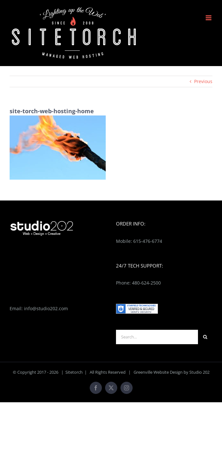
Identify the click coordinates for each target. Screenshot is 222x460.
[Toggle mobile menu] (209, 17)
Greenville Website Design (158, 372)
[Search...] (157, 337)
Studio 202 (199, 372)
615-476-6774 (147, 241)
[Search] (205, 337)
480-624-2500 (146, 283)
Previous (203, 81)
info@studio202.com (46, 308)
